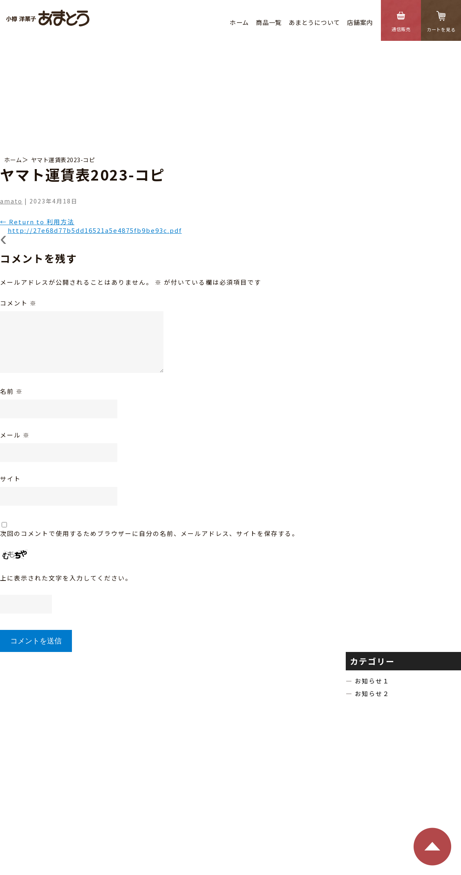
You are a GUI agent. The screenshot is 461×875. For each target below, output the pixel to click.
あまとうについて (314, 22)
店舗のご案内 (217, 727)
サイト (10, 478)
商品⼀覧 (269, 22)
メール (15, 435)
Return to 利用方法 (37, 221)
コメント (18, 303)
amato (11, 201)
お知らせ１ (372, 680)
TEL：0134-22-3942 (198, 799)
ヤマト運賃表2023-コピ (63, 160)
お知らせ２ (372, 693)
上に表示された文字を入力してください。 (66, 578)
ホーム (239, 22)
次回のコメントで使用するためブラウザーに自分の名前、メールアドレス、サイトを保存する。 (149, 533)
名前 (11, 391)
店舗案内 (360, 22)
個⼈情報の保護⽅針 (273, 840)
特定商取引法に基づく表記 (279, 727)
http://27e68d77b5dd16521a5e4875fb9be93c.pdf (95, 230)
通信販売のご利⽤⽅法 (354, 727)
